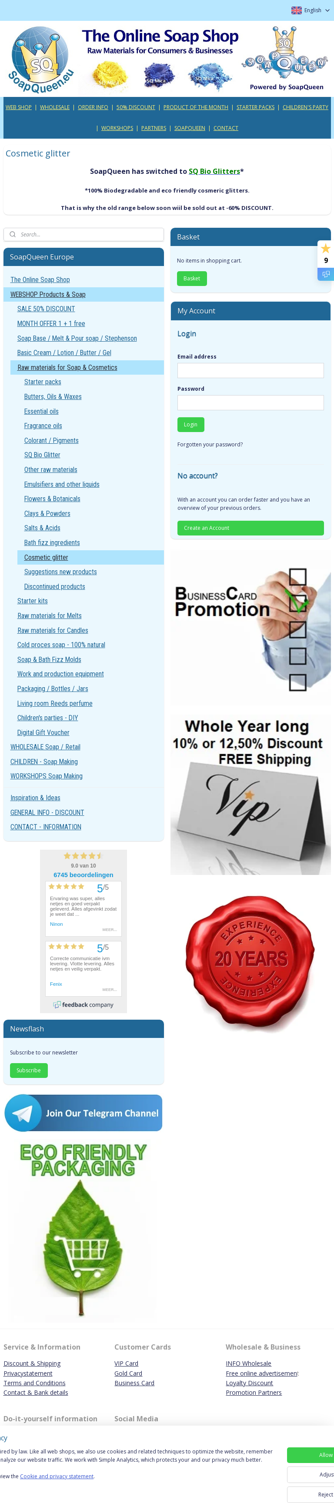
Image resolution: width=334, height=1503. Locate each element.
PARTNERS (153, 128)
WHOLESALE (55, 107)
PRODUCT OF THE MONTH (196, 107)
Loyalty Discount (249, 1383)
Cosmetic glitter (46, 557)
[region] (109, 1473)
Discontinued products (54, 586)
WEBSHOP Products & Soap (48, 294)
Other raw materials (50, 470)
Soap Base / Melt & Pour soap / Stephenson (77, 338)
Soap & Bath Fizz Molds (49, 659)
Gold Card (128, 1373)
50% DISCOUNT (136, 107)
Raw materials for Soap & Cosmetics (67, 367)
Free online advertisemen (261, 1373)
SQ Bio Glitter (42, 455)
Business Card (134, 1383)
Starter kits (32, 601)
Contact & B (20, 1392)
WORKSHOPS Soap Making (46, 776)
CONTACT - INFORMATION (45, 827)
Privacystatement (28, 1373)
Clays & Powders (47, 513)
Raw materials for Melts (49, 616)
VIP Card (126, 1363)
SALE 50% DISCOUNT (46, 309)
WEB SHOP (19, 107)
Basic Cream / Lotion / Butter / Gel (64, 353)
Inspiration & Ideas (35, 798)
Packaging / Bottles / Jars (52, 689)
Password (190, 388)
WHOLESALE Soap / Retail (45, 747)
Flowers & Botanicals (52, 499)
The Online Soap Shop (40, 280)
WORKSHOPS (117, 128)
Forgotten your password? (210, 444)
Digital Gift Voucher (43, 732)
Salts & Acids (42, 528)
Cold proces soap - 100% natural (61, 645)
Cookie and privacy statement (124, 1488)
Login (190, 424)
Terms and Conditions (34, 1383)
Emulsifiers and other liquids (62, 484)
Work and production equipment (60, 674)
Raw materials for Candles (52, 630)
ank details (53, 1392)
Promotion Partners (254, 1392)
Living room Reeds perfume (55, 703)
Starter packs (42, 382)
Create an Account (206, 528)
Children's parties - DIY (47, 718)
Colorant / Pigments (51, 440)
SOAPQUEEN (189, 128)
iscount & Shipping (34, 1363)
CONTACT (226, 128)
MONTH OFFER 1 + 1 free (51, 323)
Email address (197, 356)
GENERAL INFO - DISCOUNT (47, 812)
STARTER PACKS (255, 107)
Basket (192, 278)
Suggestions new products (60, 572)
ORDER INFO (93, 107)
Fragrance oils (43, 426)
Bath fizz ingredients (52, 543)
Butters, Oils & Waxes (53, 396)
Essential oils (41, 411)
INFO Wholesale (248, 1363)
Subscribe (29, 1070)
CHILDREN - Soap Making (44, 762)
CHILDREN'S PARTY (305, 107)
